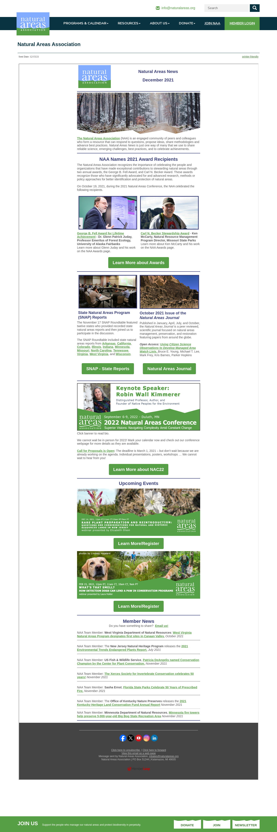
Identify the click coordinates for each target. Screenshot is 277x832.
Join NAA (212, 23)
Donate (187, 23)
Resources (129, 23)
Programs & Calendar (85, 23)
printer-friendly (250, 56)
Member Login (242, 23)
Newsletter (246, 825)
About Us (160, 23)
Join (216, 825)
